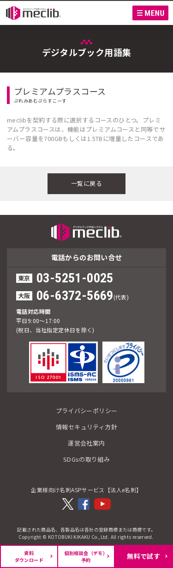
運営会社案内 (86, 443)
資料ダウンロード (29, 556)
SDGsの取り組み (86, 459)
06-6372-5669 (74, 295)
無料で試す (143, 556)
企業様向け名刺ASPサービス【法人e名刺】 (86, 490)
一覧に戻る (86, 183)
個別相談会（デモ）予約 (86, 556)
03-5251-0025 (74, 278)
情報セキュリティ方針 (86, 426)
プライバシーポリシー (87, 410)
